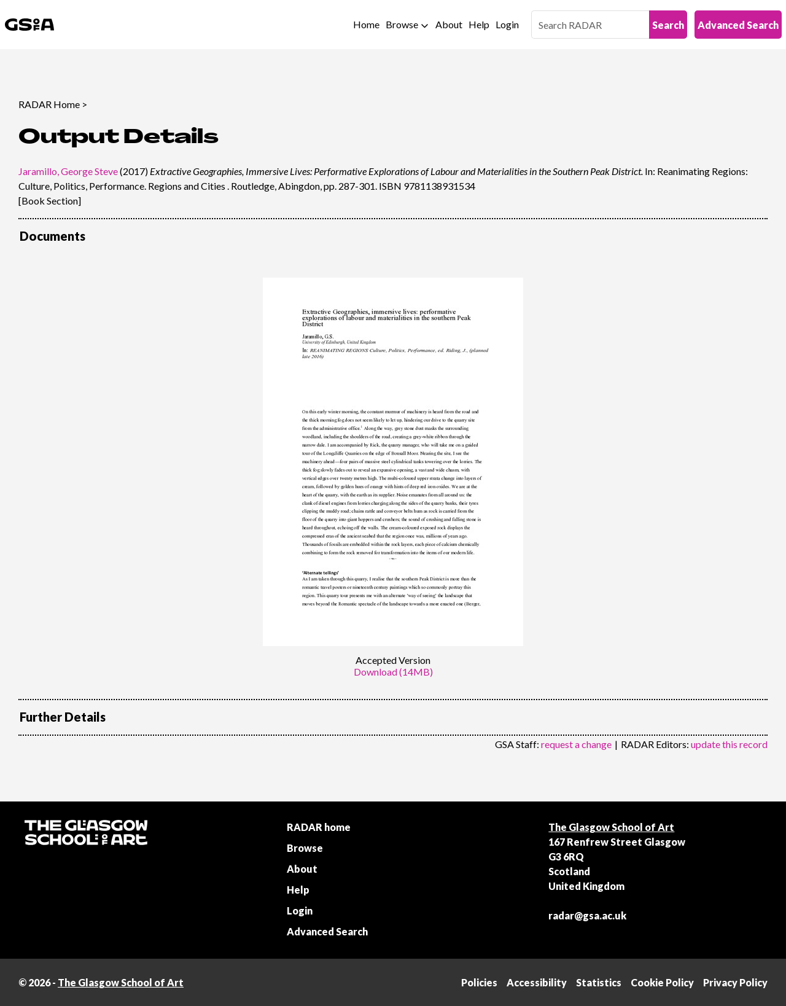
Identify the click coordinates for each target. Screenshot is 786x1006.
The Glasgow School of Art (611, 827)
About (448, 24)
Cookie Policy (662, 982)
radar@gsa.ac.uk (587, 915)
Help (479, 24)
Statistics (598, 982)
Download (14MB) (393, 671)
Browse (402, 24)
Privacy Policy (735, 982)
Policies (479, 982)
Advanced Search (738, 25)
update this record (729, 744)
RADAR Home (49, 104)
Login (507, 24)
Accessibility (537, 982)
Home (366, 24)
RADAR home (319, 827)
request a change (576, 744)
